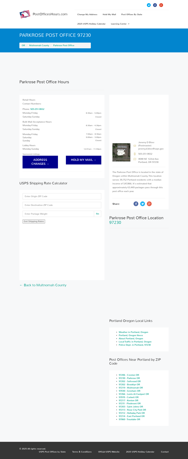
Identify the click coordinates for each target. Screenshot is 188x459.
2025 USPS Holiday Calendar (91, 23)
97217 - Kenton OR (128, 400)
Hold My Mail (109, 14)
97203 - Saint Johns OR (131, 406)
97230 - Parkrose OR (129, 378)
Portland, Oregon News (131, 335)
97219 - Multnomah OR (131, 387)
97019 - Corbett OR (129, 397)
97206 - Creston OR (129, 375)
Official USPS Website (108, 451)
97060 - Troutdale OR (129, 419)
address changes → (40, 162)
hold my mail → (83, 160)
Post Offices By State (131, 14)
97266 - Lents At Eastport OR (134, 394)
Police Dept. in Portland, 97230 (135, 344)
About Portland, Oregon (131, 338)
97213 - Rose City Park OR (132, 409)
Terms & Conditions (82, 451)
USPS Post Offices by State (52, 451)
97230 (115, 222)
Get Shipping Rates (34, 221)
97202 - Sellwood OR (130, 381)
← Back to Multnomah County (42, 285)
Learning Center (120, 23)
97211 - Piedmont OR (130, 403)
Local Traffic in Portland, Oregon (135, 341)
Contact (165, 451)
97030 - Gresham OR (129, 390)
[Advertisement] (94, 66)
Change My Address (87, 14)
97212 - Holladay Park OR (132, 413)
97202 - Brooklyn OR (129, 384)
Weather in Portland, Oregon (133, 332)
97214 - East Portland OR (132, 416)
